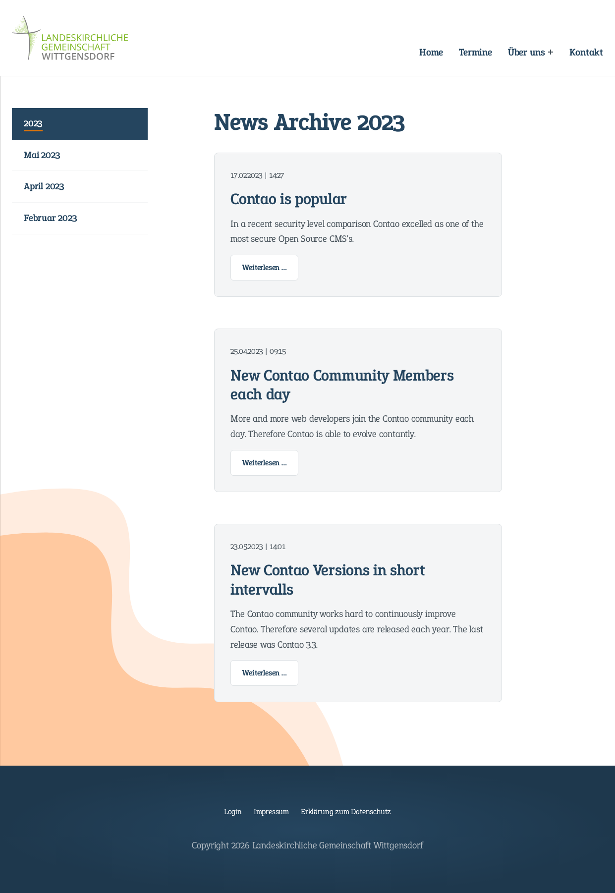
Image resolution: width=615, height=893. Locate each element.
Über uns (526, 52)
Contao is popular (288, 198)
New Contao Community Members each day (341, 385)
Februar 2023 (50, 218)
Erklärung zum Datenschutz (346, 811)
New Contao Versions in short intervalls (327, 579)
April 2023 (44, 186)
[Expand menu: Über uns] (550, 52)
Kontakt (586, 52)
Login (233, 811)
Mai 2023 (42, 155)
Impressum (271, 811)
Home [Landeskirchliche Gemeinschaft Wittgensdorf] (431, 52)
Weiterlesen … (270, 270)
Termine (475, 52)
